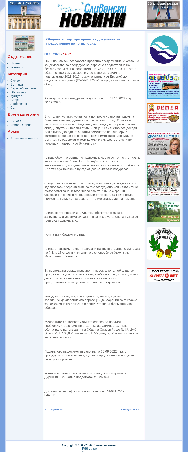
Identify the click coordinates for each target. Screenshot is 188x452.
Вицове (15, 121)
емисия (90, 448)
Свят (14, 107)
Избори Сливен (21, 125)
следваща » (130, 409)
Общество (18, 92)
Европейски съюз (23, 88)
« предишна (54, 409)
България (17, 84)
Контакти (17, 67)
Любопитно (18, 104)
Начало (15, 63)
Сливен (16, 80)
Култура (16, 96)
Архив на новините (24, 138)
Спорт (14, 100)
